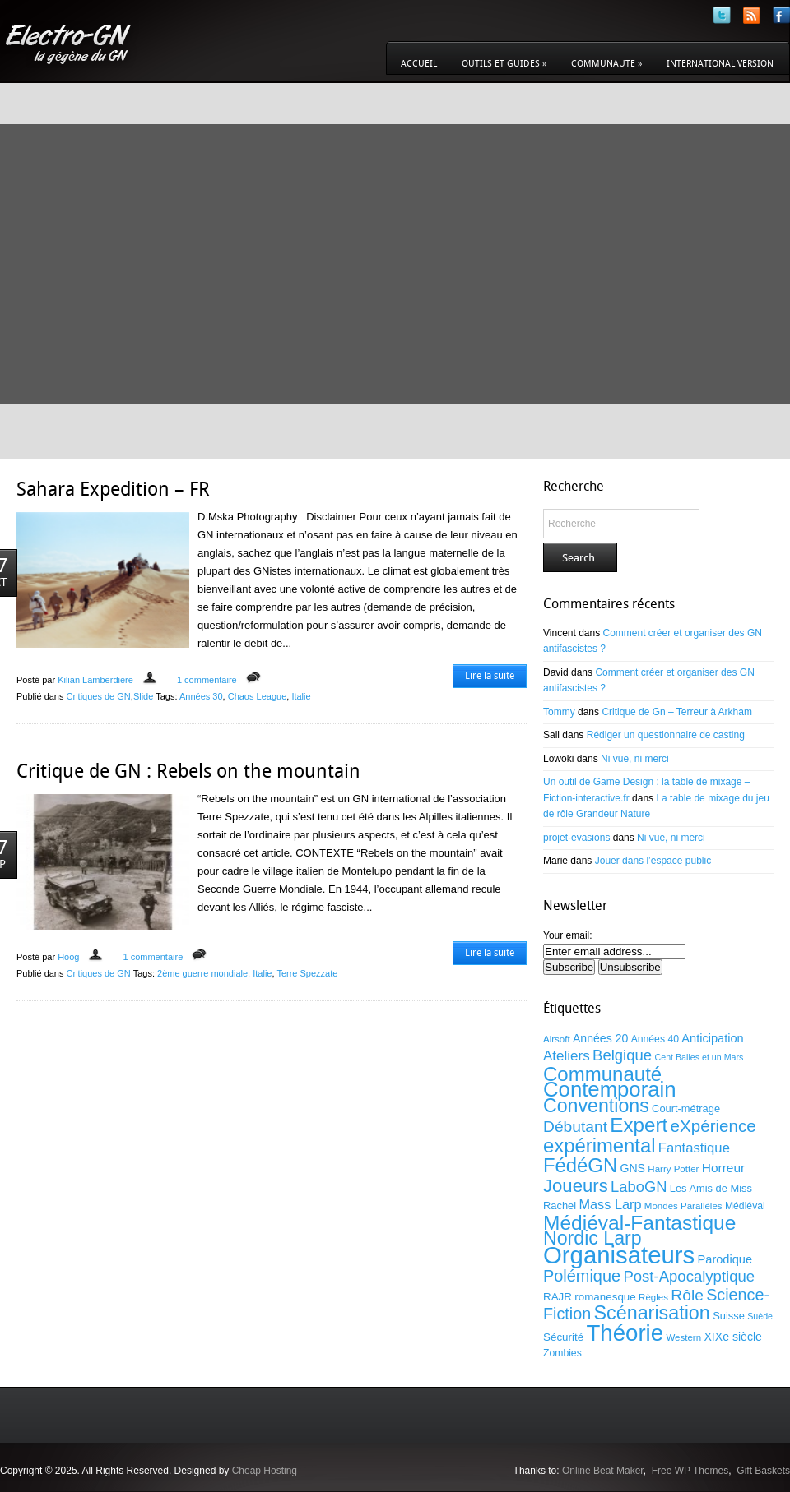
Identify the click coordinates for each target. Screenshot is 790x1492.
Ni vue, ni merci (635, 758)
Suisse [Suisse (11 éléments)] (729, 1316)
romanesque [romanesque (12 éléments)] (604, 1297)
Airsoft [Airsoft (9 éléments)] (556, 1039)
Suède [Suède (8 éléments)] (760, 1316)
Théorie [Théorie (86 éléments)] (624, 1333)
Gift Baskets (763, 1470)
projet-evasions (576, 837)
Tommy (559, 712)
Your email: (567, 935)
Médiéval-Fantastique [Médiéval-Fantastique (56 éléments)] (639, 1223)
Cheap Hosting (264, 1470)
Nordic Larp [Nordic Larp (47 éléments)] (592, 1238)
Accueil (419, 63)
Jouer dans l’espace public (653, 860)
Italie (300, 696)
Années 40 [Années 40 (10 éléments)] (655, 1039)
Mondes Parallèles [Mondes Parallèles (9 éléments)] (683, 1206)
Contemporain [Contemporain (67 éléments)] (609, 1089)
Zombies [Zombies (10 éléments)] (562, 1353)
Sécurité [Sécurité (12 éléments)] (563, 1337)
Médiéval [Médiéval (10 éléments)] (745, 1206)
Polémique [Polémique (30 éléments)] (581, 1276)
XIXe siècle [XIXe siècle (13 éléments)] (732, 1336)
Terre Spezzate (306, 973)
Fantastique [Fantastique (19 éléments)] (694, 1148)
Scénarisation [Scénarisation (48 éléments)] (651, 1312)
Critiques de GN (99, 696)
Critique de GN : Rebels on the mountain (188, 771)
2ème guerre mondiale (202, 973)
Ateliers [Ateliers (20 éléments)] (566, 1056)
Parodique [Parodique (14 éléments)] (725, 1259)
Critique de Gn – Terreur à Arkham (677, 712)
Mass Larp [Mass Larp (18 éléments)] (610, 1204)
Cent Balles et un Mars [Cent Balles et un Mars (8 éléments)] (699, 1057)
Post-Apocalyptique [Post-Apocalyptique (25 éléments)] (689, 1276)
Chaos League (257, 696)
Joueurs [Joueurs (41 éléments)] (575, 1186)
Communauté (606, 63)
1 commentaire (207, 680)
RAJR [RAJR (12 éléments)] (557, 1297)
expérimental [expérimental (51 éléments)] (599, 1145)
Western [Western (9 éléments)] (683, 1337)
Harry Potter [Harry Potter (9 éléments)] (673, 1169)
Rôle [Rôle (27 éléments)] (687, 1295)
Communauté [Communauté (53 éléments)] (602, 1074)
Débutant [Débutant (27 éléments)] (575, 1126)
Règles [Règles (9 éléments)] (653, 1297)
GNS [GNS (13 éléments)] (632, 1168)
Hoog (68, 957)
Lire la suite (489, 675)
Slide (143, 696)
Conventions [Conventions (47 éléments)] (596, 1105)
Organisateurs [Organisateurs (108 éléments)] (619, 1254)
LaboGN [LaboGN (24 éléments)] (639, 1186)
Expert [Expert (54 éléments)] (638, 1125)
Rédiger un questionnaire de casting (666, 735)
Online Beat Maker (603, 1470)
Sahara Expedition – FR (113, 489)
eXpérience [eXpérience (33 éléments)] (713, 1125)
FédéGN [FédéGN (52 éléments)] (580, 1165)
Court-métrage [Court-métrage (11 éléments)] (686, 1108)
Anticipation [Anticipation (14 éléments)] (712, 1038)
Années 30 (201, 696)
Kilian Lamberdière (95, 680)
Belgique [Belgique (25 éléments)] (622, 1055)
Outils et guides (504, 63)
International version (720, 63)
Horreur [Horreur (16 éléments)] (723, 1168)
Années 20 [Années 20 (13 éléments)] (600, 1038)
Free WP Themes (690, 1470)
